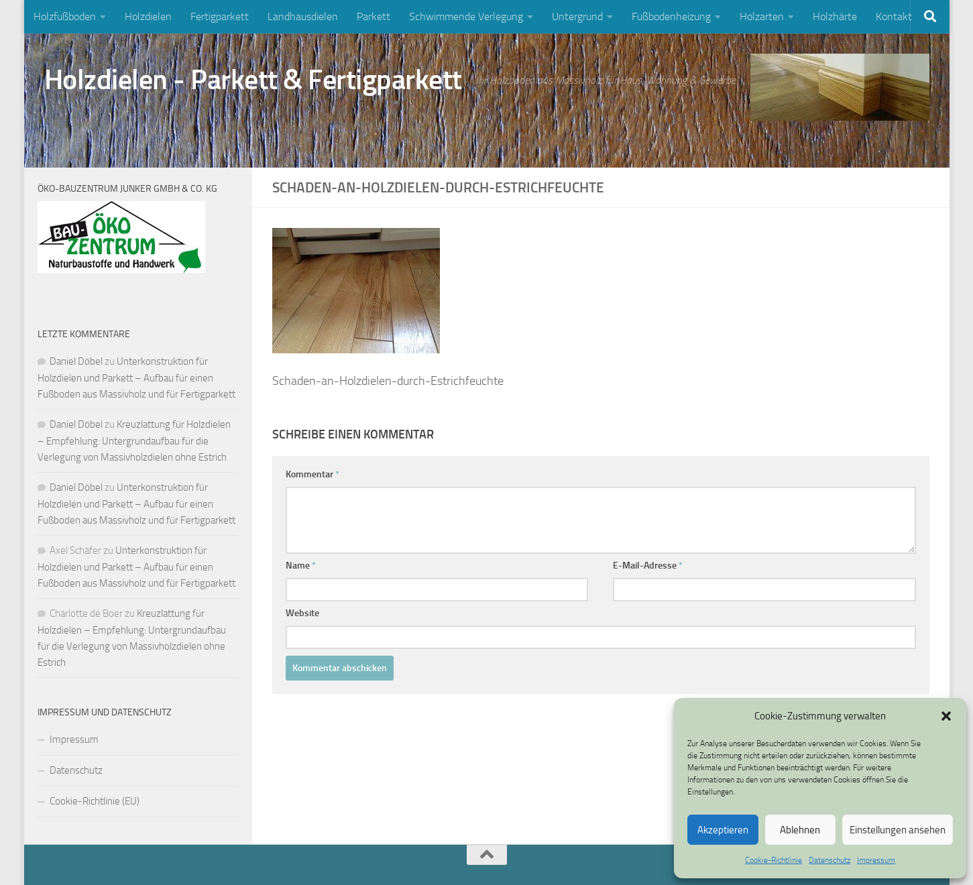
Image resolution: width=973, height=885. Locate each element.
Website (302, 613)
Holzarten (762, 16)
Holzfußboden (65, 16)
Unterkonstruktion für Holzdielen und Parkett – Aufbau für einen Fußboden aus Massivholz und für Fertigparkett (136, 377)
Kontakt (894, 16)
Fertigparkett (219, 16)
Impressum (876, 860)
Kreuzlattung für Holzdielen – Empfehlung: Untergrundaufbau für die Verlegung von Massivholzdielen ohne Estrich (134, 440)
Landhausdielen (303, 16)
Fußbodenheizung (671, 16)
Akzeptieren (722, 830)
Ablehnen (800, 830)
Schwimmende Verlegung (466, 16)
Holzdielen (148, 16)
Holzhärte (835, 16)
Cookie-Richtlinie (773, 860)
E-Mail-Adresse (648, 565)
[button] (946, 716)
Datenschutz (829, 860)
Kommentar (312, 474)
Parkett (373, 16)
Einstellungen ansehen (898, 830)
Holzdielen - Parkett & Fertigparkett (253, 80)
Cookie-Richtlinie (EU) (94, 801)
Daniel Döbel (76, 361)
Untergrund (577, 16)
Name (301, 565)
